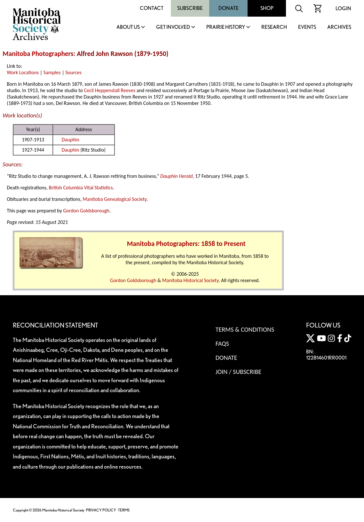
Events (307, 27)
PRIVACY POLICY (101, 510)
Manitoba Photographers (38, 54)
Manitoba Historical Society (190, 280)
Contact (151, 8)
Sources (73, 72)
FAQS (222, 343)
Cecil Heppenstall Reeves (109, 90)
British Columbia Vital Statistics (81, 188)
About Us (128, 27)
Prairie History (225, 27)
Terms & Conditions (245, 329)
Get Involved (173, 27)
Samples (52, 72)
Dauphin (70, 140)
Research (274, 27)
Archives (339, 27)
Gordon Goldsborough (86, 211)
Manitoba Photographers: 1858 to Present (186, 244)
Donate (228, 8)
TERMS (124, 510)
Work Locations (23, 72)
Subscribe (190, 8)
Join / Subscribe (239, 372)
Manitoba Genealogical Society (114, 199)
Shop (266, 8)
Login (343, 8)
